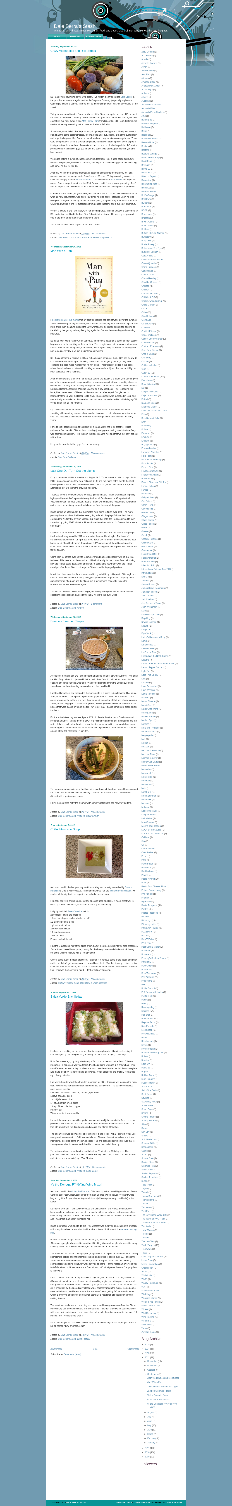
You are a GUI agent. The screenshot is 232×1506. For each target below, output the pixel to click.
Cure (144, 369)
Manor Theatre (149, 701)
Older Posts (133, 1349)
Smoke (145, 1135)
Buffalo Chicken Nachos (153, 233)
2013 (147, 1353)
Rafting (145, 1003)
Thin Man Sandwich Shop (154, 1222)
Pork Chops (147, 965)
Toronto (145, 1234)
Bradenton (146, 206)
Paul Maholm (148, 871)
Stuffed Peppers (149, 1173)
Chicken (145, 289)
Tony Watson (148, 1230)
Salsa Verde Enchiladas (66, 996)
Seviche (145, 1098)
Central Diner (148, 274)
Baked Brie (147, 120)
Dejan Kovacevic (149, 395)
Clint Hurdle (147, 323)
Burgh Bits (146, 240)
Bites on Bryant (149, 176)
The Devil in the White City (154, 1215)
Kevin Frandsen (149, 622)
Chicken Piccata (149, 293)
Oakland (146, 837)
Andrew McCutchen (151, 86)
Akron (144, 67)
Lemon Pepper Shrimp (152, 667)
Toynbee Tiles (148, 1241)
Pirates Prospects (150, 913)
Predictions (147, 981)
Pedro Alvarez (148, 879)
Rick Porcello (148, 1026)
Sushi (144, 1181)
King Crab (146, 629)
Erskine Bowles (149, 448)
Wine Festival (83, 1339)
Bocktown (146, 199)
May (149, 1425)
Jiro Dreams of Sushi (151, 603)
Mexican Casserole (151, 750)
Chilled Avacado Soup (65, 829)
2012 (147, 1357)
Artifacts (145, 93)
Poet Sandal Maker (151, 947)
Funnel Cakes (148, 486)
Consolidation (148, 342)
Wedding (146, 1294)
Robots (145, 1056)
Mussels (145, 803)
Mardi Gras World (150, 709)
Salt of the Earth (149, 1090)
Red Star (146, 1015)
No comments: (99, 233)
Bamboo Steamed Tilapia (67, 621)
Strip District (126, 97)
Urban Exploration (150, 1264)
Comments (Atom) (72, 1354)
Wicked (145, 1309)
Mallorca (146, 697)
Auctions (146, 101)
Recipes (81, 816)
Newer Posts (56, 1349)
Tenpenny (146, 1207)
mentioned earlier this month (65, 320)
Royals (145, 1071)
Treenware (147, 1249)
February (151, 1438)
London (145, 682)
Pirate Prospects (149, 905)
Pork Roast (147, 969)
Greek (144, 535)
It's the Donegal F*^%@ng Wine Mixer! (76, 1184)
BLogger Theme (124, 1502)
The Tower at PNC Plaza (153, 1219)
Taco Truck (147, 1185)
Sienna (145, 1128)
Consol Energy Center (152, 339)
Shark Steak (147, 1105)
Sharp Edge (147, 1109)
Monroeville (147, 777)
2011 (147, 1448)
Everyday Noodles (150, 452)
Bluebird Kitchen (149, 191)
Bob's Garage (148, 195)
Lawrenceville (148, 648)
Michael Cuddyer (150, 758)
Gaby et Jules (148, 497)
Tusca (144, 1253)
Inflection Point (149, 565)
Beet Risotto (147, 161)
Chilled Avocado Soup (68, 983)
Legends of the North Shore (155, 656)
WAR (144, 1287)
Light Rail (146, 671)
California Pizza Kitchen (153, 259)
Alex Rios (146, 74)
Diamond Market (149, 407)
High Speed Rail (149, 554)
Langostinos (147, 644)
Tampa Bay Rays (150, 1196)
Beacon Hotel (148, 142)
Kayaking (146, 618)
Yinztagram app (83, 179)
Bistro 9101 (147, 172)
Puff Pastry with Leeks (152, 992)
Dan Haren (147, 380)
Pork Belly (146, 962)
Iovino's (145, 576)
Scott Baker (147, 1094)
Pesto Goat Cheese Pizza (154, 886)
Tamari (145, 1192)
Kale (144, 610)
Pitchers (145, 916)
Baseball (146, 135)
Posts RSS (75, 37)
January (151, 1442)
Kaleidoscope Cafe (151, 614)
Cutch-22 (146, 373)
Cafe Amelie (147, 255)
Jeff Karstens (148, 595)
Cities (144, 312)
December (152, 1361)
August (151, 1412)
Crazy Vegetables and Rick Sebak (73, 51)
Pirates (80, 608)
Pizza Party (147, 932)
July (149, 1417)
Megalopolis (147, 735)
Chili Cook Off (148, 297)
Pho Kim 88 (147, 894)
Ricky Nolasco (148, 1033)
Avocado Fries (148, 108)
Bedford (145, 150)
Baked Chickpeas (150, 123)
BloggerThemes (143, 1502)
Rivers (145, 1045)
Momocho (146, 769)
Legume (145, 660)
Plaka (144, 935)
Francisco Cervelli (150, 471)
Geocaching (147, 509)
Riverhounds (148, 1041)
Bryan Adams (148, 221)
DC (143, 388)
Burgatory (146, 237)
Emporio (146, 441)
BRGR (145, 210)
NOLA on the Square (151, 830)
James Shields (149, 584)
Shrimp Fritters (149, 1117)
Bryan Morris (148, 225)
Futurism (146, 493)
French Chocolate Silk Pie (154, 482)
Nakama (146, 807)
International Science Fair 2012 (156, 569)
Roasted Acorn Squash (153, 1052)
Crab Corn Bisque (150, 350)
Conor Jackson (149, 335)
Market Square (149, 716)
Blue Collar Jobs (149, 184)
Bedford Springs (149, 154)
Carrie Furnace (149, 267)
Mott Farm (82, 237)
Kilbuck (145, 626)
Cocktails (146, 327)
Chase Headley (149, 278)
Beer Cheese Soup (151, 157)
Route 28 (146, 1067)
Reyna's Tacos (148, 1022)
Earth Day (146, 425)
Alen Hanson (148, 70)
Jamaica (146, 580)
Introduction (147, 573)
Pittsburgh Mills (149, 924)
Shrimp (145, 1113)
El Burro (145, 429)
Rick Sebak (116, 179)
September (152, 1374)
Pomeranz (146, 954)
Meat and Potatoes (151, 728)
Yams (144, 1328)
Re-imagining (148, 1007)
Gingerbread (148, 516)
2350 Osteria (148, 52)
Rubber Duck (148, 1075)
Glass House (148, 524)
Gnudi (144, 527)
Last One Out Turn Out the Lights (73, 470)
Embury (145, 437)
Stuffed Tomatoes (150, 1177)
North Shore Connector (153, 833)
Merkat (145, 743)
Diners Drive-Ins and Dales (154, 410)
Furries (145, 490)
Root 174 (146, 1064)
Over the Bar (148, 852)
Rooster (145, 1060)
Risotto (145, 1037)
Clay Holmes (148, 316)
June (149, 1421)
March (150, 1434)
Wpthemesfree (174, 1502)
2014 (147, 1349)
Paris (144, 860)
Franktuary (147, 478)
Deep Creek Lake (150, 391)
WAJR (145, 1279)
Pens (144, 882)
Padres (145, 856)
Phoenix (145, 898)
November (152, 1365)
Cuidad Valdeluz (149, 365)
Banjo (144, 131)
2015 (147, 1344)
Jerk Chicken (148, 599)
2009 (147, 1456)
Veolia (144, 1271)
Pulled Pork (147, 996)
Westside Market (149, 1298)
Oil (143, 845)
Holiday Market (149, 558)
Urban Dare (147, 1260)
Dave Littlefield (149, 384)
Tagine (145, 1188)
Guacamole (147, 550)
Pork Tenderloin (149, 973)
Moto (144, 788)
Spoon (145, 1151)
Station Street (148, 1162)
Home (57, 37)
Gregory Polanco (150, 539)
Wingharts (146, 1321)
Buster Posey (148, 244)
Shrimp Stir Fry (149, 1120)
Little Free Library (150, 675)
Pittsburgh (146, 920)
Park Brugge (148, 864)
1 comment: (97, 604)
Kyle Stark (146, 633)
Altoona (145, 78)
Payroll (145, 875)
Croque (145, 361)
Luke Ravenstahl (149, 686)
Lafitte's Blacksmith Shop (154, 637)
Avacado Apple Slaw (151, 104)
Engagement (148, 444)
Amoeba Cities (149, 82)
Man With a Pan (61, 251)
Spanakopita (148, 1147)
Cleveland (146, 320)
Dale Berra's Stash (75, 26)
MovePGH (146, 799)
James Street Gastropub (153, 588)
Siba (144, 1124)
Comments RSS (93, 37)
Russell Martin (148, 1083)
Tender (145, 1203)
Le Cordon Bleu (149, 652)
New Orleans (148, 822)
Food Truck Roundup (152, 459)
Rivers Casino (148, 1049)
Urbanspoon (147, 1268)
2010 (147, 1452)
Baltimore (146, 127)
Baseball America (150, 138)
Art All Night (147, 89)
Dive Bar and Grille (151, 418)
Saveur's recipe (75, 911)
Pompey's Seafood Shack (154, 958)
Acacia (145, 59)
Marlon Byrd (147, 720)
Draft (144, 422)
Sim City (146, 1132)
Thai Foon (146, 1211)
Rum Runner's (148, 1079)
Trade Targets (148, 1245)
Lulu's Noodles (149, 694)
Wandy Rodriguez (150, 1283)
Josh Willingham (149, 607)
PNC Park (146, 943)
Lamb (144, 641)
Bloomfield (147, 180)
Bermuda (146, 165)
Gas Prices (147, 501)
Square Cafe (148, 1158)
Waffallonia (147, 1275)
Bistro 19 (146, 169)
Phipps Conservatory (151, 890)
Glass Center (148, 520)
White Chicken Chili (151, 1305)
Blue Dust (146, 187)
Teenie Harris (148, 1200)
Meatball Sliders (149, 731)
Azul (144, 116)
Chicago (145, 286)
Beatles (145, 146)
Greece (145, 531)
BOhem (145, 203)
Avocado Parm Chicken (153, 112)
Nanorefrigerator (149, 811)
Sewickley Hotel (149, 1101)
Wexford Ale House (151, 1302)
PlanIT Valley (148, 939)
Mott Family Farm (90, 121)
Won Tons (146, 1324)
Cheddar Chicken (150, 282)
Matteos (145, 724)
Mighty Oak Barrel (150, 762)
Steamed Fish (92, 816)
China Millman (148, 305)
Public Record (148, 988)
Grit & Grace (148, 546)
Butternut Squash (150, 252)
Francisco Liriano (150, 475)
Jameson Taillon (149, 592)
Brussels (146, 218)
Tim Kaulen (147, 1226)
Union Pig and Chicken (152, 1256)
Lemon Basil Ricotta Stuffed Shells (158, 663)
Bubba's (145, 229)
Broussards (147, 214)
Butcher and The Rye (152, 248)
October (151, 1370)
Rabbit (145, 999)
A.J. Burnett (147, 55)
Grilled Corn (147, 543)
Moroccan (146, 784)
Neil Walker (147, 818)
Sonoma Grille (148, 1143)
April (149, 1429)
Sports (145, 1154)
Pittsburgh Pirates (150, 928)
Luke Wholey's (149, 690)
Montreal (146, 780)
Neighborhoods (149, 814)
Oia (143, 841)
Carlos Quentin (149, 263)
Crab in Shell (148, 354)
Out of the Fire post (80, 1191)
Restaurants (147, 1018)
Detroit (145, 399)
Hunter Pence (148, 561)
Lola (144, 678)
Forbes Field (148, 467)
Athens (145, 97)
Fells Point (147, 456)
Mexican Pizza (148, 754)
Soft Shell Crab (149, 1139)
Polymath (146, 950)
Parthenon (146, 867)
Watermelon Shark (150, 1290)
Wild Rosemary (149, 1313)
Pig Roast (146, 901)
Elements (146, 433)
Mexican (146, 746)
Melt (144, 739)
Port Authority (148, 977)
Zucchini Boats (149, 1332)
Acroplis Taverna (149, 63)
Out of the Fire (148, 848)
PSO (144, 984)
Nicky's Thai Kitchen (151, 826)
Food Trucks (147, 463)
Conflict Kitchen (149, 331)
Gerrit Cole (147, 512)
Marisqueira (147, 712)
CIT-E (144, 308)
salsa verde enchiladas (120, 891)
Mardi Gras (147, 705)
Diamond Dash (149, 403)
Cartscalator (147, 271)
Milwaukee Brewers (151, 765)
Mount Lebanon (149, 796)
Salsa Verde (92, 1171)
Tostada (145, 1237)
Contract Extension (151, 346)
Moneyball (146, 773)
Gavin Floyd (147, 505)
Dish (144, 414)
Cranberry (146, 357)
